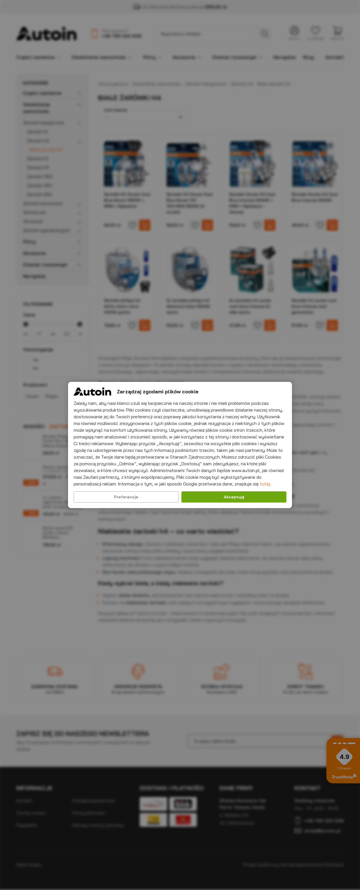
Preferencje (126, 496)
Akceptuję (234, 496)
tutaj (265, 484)
